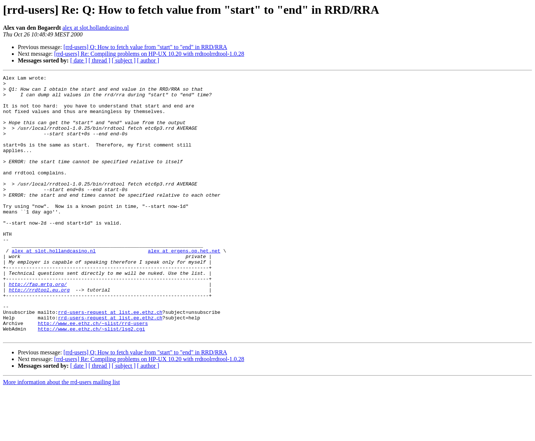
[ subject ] (124, 60)
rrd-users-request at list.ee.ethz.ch (110, 360)
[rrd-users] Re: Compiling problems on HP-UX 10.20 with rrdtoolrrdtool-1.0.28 (149, 54)
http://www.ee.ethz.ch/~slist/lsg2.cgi (91, 380)
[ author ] (148, 60)
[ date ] (78, 60)
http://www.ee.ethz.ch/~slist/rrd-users (93, 373)
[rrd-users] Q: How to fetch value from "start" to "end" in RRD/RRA (145, 47)
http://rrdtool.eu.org (39, 333)
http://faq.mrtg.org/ (38, 326)
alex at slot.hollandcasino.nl (95, 28)
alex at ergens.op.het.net (184, 286)
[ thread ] (99, 60)
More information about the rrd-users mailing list (61, 434)
